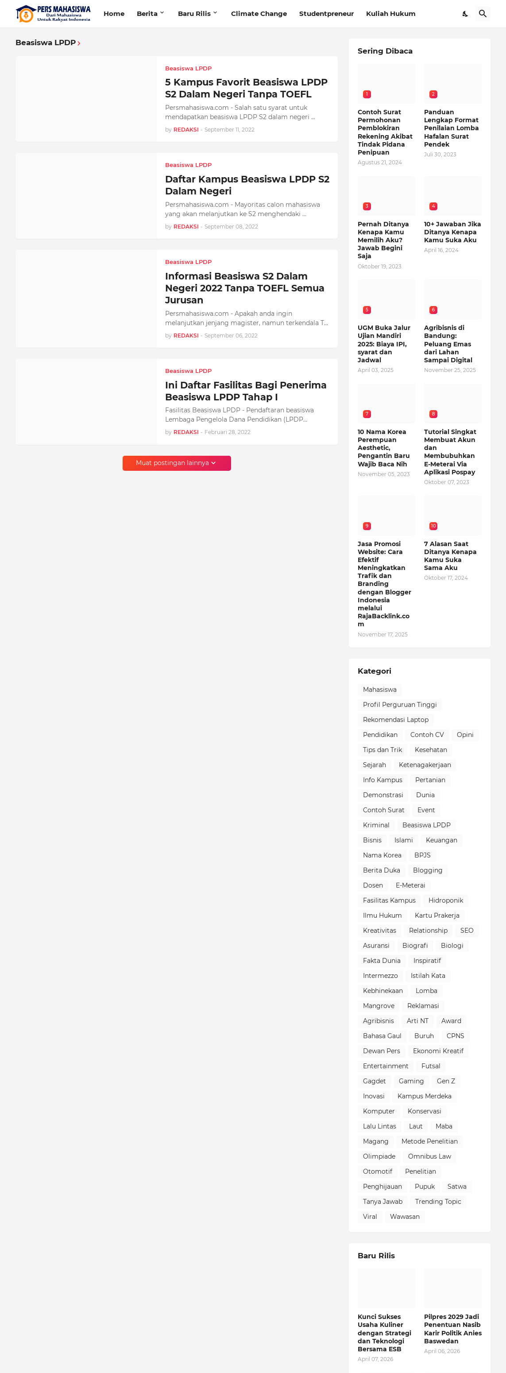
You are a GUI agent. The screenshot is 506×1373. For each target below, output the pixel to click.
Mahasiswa (380, 690)
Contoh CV (427, 735)
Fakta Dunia (382, 961)
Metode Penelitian (430, 1141)
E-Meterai (410, 885)
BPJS (422, 855)
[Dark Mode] (465, 13)
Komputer (379, 1111)
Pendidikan (380, 735)
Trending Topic (438, 1202)
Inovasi (374, 1096)
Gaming (411, 1081)
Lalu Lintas (379, 1126)
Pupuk (425, 1187)
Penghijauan (382, 1187)
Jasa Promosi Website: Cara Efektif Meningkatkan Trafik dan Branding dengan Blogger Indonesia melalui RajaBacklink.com (384, 584)
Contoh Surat (384, 810)
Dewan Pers (381, 1051)
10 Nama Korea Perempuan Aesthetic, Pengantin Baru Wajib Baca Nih (384, 448)
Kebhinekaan (383, 991)
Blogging (428, 870)
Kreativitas (379, 931)
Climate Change (259, 13)
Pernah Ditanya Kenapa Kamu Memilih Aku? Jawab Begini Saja (383, 240)
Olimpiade (379, 1156)
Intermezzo (380, 976)
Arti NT (418, 1021)
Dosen (373, 885)
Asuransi (376, 946)
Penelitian (420, 1171)
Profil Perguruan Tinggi (400, 705)
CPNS (455, 1036)
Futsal (430, 1066)
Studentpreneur (326, 13)
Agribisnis (378, 1021)
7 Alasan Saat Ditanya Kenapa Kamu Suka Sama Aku (450, 556)
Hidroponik (446, 900)
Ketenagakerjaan (425, 765)
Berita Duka (381, 870)
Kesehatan (431, 750)
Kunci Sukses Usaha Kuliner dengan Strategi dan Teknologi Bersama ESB (384, 1333)
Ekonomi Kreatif (438, 1051)
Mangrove (378, 1006)
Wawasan (405, 1217)
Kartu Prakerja (437, 915)
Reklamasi (423, 1006)
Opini (465, 735)
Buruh (424, 1036)
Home (114, 13)
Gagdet (374, 1081)
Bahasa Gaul (382, 1036)
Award (451, 1021)
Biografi (415, 946)
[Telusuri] (483, 13)
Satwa (457, 1187)
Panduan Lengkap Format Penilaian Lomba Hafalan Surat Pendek (451, 128)
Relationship (428, 931)
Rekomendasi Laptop (396, 720)
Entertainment (386, 1066)
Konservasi (424, 1111)
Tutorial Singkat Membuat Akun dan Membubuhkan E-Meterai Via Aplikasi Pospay (450, 452)
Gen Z (446, 1081)
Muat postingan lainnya (172, 463)
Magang (376, 1141)
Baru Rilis (194, 13)
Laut (416, 1126)
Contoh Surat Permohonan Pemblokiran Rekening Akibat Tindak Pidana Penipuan (385, 132)
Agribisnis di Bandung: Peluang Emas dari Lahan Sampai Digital (448, 344)
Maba (444, 1126)
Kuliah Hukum (391, 13)
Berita (147, 13)
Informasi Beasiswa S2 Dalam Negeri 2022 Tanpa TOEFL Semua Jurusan (244, 288)
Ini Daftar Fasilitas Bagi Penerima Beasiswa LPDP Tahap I (246, 391)
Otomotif (377, 1171)
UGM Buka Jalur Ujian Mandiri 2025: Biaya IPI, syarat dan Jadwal (384, 344)
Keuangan (441, 840)
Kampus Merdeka (425, 1096)
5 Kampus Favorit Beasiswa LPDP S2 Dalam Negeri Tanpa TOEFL (246, 88)
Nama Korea (382, 855)
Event (426, 810)
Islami (403, 840)
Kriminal (376, 825)
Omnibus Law (429, 1156)
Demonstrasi (383, 795)
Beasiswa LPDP (426, 825)
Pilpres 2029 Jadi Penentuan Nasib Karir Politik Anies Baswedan (453, 1329)
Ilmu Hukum (382, 915)
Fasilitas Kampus (389, 900)
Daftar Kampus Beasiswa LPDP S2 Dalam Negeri (247, 185)
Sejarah (374, 765)
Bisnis (372, 840)
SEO (467, 931)
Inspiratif (427, 961)
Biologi (452, 946)
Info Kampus (382, 780)
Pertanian (430, 780)
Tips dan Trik (382, 750)
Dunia (425, 795)
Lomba (426, 991)
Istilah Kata (428, 976)
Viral (370, 1217)
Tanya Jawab (382, 1202)
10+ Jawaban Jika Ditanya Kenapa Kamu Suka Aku (452, 232)
